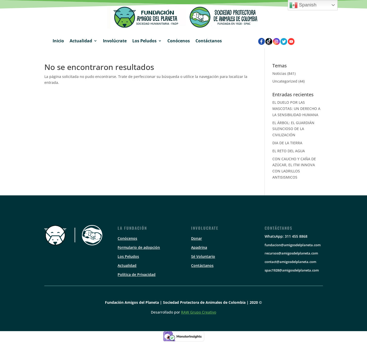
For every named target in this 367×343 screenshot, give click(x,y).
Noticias (279, 73)
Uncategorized (284, 81)
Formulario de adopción (139, 247)
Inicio (58, 41)
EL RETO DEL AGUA (288, 150)
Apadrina (199, 247)
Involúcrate (115, 41)
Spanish (302, 5)
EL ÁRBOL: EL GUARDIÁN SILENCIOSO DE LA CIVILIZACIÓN (293, 129)
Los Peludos (144, 41)
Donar (196, 238)
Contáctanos (208, 41)
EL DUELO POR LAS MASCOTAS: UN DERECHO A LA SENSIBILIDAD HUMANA (296, 108)
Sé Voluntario (203, 256)
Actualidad (81, 41)
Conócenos (178, 41)
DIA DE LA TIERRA (287, 142)
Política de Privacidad (137, 274)
